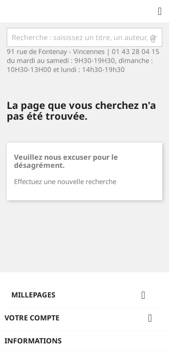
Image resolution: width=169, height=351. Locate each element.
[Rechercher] (84, 37)
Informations (33, 341)
